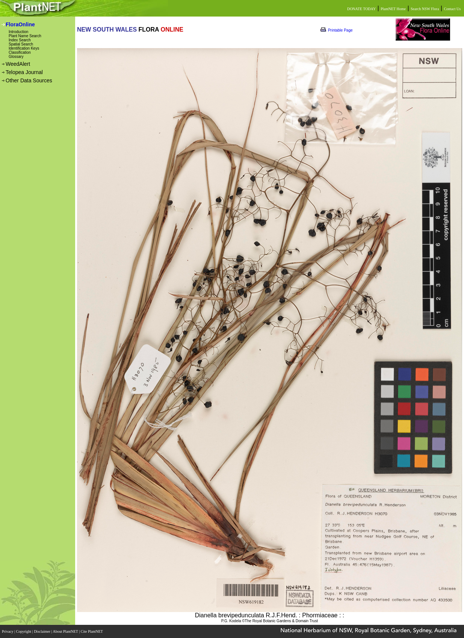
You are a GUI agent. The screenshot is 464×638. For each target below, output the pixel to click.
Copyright (24, 631)
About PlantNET (66, 631)
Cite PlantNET (92, 631)
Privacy (8, 631)
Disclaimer (42, 631)
